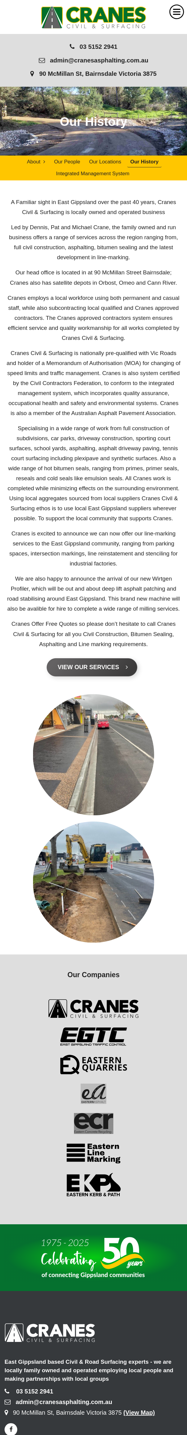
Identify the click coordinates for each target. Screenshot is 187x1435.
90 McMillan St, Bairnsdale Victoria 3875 (93, 73)
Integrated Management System (92, 173)
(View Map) (139, 1412)
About (36, 162)
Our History (144, 162)
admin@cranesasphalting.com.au (94, 60)
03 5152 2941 (94, 46)
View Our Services (93, 667)
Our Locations (105, 162)
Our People (67, 162)
